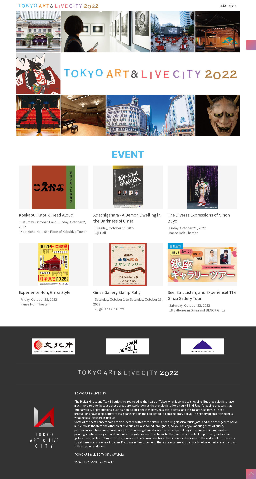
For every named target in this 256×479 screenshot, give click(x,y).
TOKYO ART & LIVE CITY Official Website (99, 454)
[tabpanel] (53, 202)
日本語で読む (227, 6)
